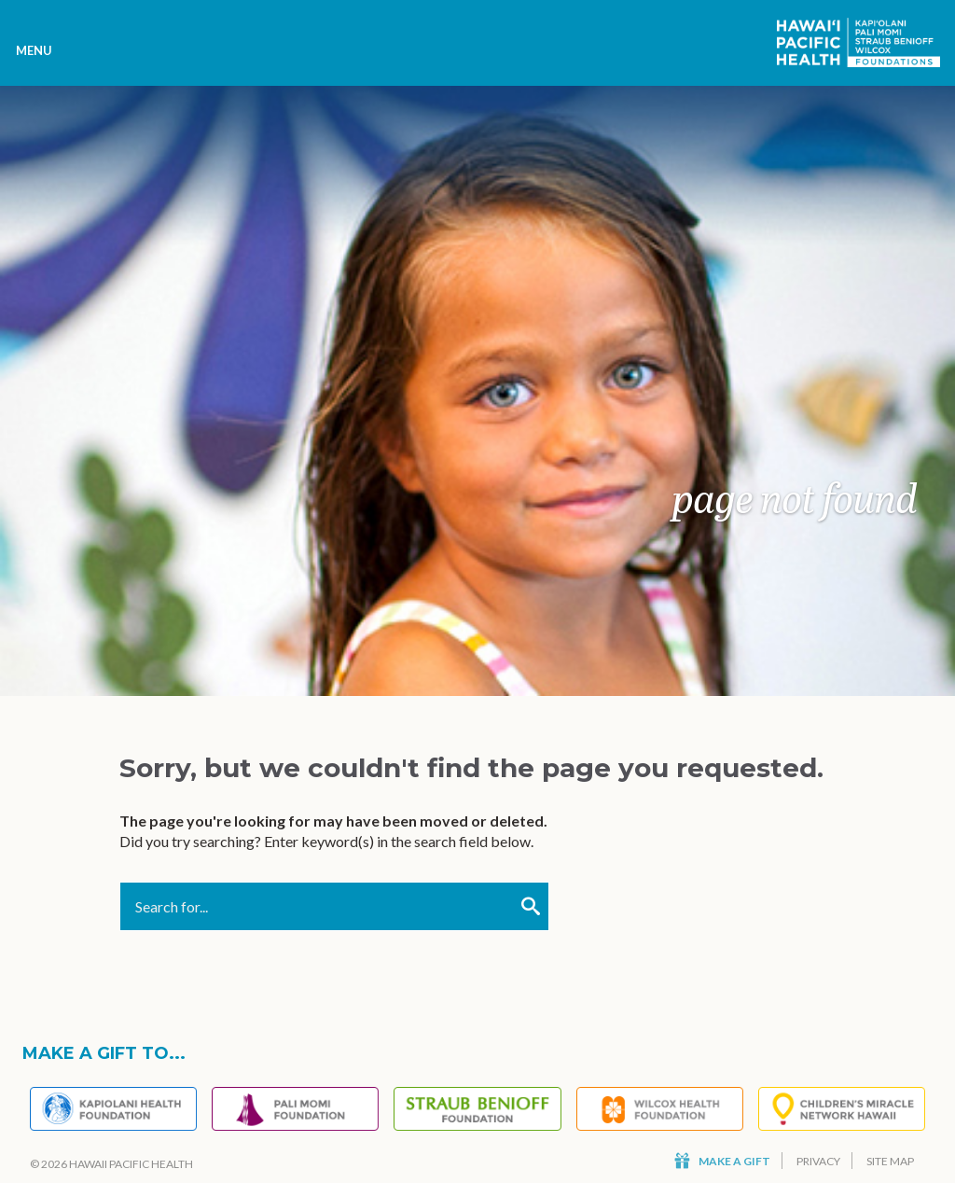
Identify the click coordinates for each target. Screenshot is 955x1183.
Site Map (890, 1161)
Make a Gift (721, 1161)
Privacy (818, 1161)
